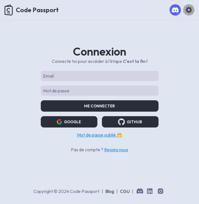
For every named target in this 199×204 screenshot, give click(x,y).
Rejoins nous (116, 149)
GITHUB (130, 121)
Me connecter (99, 106)
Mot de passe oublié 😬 (99, 135)
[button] (175, 10)
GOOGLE (69, 121)
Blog (109, 191)
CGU (125, 191)
